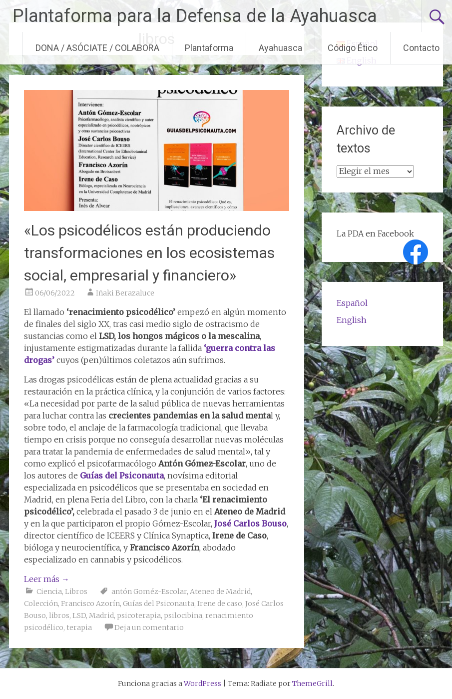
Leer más (46, 579)
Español (352, 303)
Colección (41, 603)
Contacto (421, 47)
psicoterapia (139, 615)
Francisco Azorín (90, 603)
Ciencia (49, 591)
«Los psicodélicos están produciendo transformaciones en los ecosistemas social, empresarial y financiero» (149, 253)
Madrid (101, 615)
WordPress (202, 683)
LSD (79, 615)
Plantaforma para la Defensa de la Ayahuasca (194, 16)
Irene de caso (219, 603)
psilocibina (183, 615)
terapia (79, 627)
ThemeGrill (312, 683)
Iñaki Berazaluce (125, 293)
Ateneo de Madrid (220, 591)
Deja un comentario (149, 627)
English (352, 320)
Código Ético (353, 47)
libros (59, 615)
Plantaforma (209, 47)
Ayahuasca (280, 47)
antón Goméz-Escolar (149, 591)
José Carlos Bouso (250, 523)
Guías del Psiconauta (158, 603)
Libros (76, 591)
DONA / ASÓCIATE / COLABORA (97, 47)
